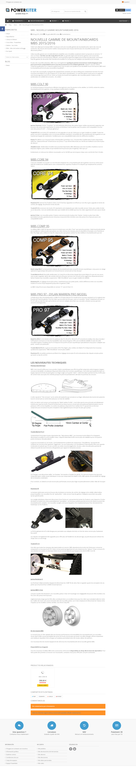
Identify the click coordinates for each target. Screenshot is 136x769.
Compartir (41, 696)
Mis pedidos (42, 749)
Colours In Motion (11, 39)
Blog (7, 61)
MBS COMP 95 (40, 226)
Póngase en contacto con (14, 2)
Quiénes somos (11, 754)
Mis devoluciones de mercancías (48, 751)
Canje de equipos (11, 760)
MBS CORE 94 (39, 159)
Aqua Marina (10, 36)
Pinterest (58, 696)
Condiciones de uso (12, 757)
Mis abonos (41, 754)
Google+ (50, 696)
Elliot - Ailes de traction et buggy (15, 48)
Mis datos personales (45, 760)
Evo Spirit (9, 51)
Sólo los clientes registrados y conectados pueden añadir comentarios (56, 713)
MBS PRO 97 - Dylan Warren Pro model (59, 294)
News (8, 65)
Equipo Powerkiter (11, 763)
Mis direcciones (43, 757)
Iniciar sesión (126, 13)
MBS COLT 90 (39, 84)
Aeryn (8, 33)
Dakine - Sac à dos (12, 45)
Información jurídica (12, 751)
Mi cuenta (40, 744)
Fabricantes (11, 30)
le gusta (47, 34)
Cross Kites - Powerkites (13, 42)
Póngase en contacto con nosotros (17, 749)
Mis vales (41, 763)
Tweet (34, 696)
